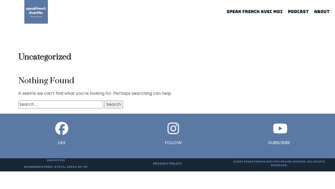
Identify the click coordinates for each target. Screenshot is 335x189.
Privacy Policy (167, 163)
